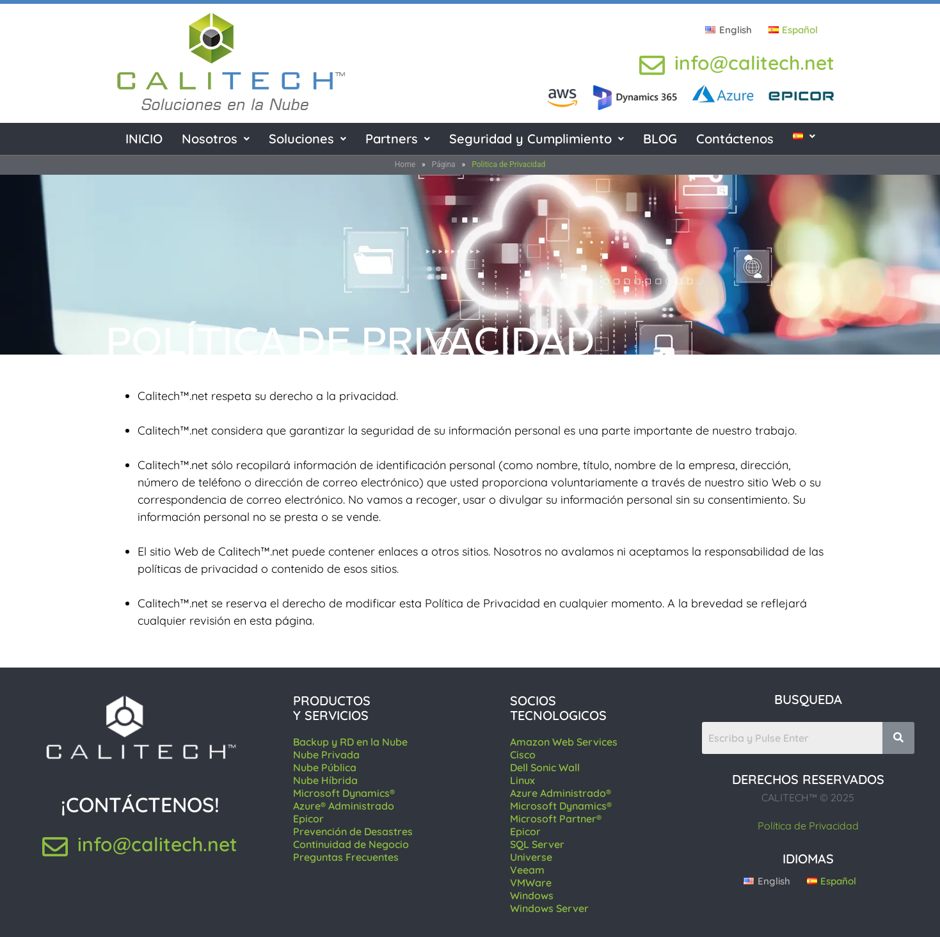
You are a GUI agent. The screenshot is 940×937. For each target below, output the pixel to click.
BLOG (660, 139)
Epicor (308, 818)
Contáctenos (735, 139)
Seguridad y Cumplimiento (536, 139)
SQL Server (537, 844)
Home (405, 164)
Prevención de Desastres (353, 831)
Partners (397, 139)
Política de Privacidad (808, 825)
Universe (531, 857)
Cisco (523, 754)
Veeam (527, 869)
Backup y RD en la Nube (350, 741)
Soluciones (307, 139)
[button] (215, 139)
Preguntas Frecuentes (346, 857)
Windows (532, 895)
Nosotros (216, 139)
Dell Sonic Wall (545, 767)
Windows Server (549, 908)
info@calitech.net (754, 63)
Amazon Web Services (563, 741)
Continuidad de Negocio (351, 844)
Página (444, 164)
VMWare (531, 882)
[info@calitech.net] (652, 65)
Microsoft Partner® (555, 818)
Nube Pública (324, 767)
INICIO (144, 139)
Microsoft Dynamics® (344, 793)
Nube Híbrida (325, 780)
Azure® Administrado (343, 805)
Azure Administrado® (560, 793)
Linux (522, 780)
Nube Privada (326, 754)
